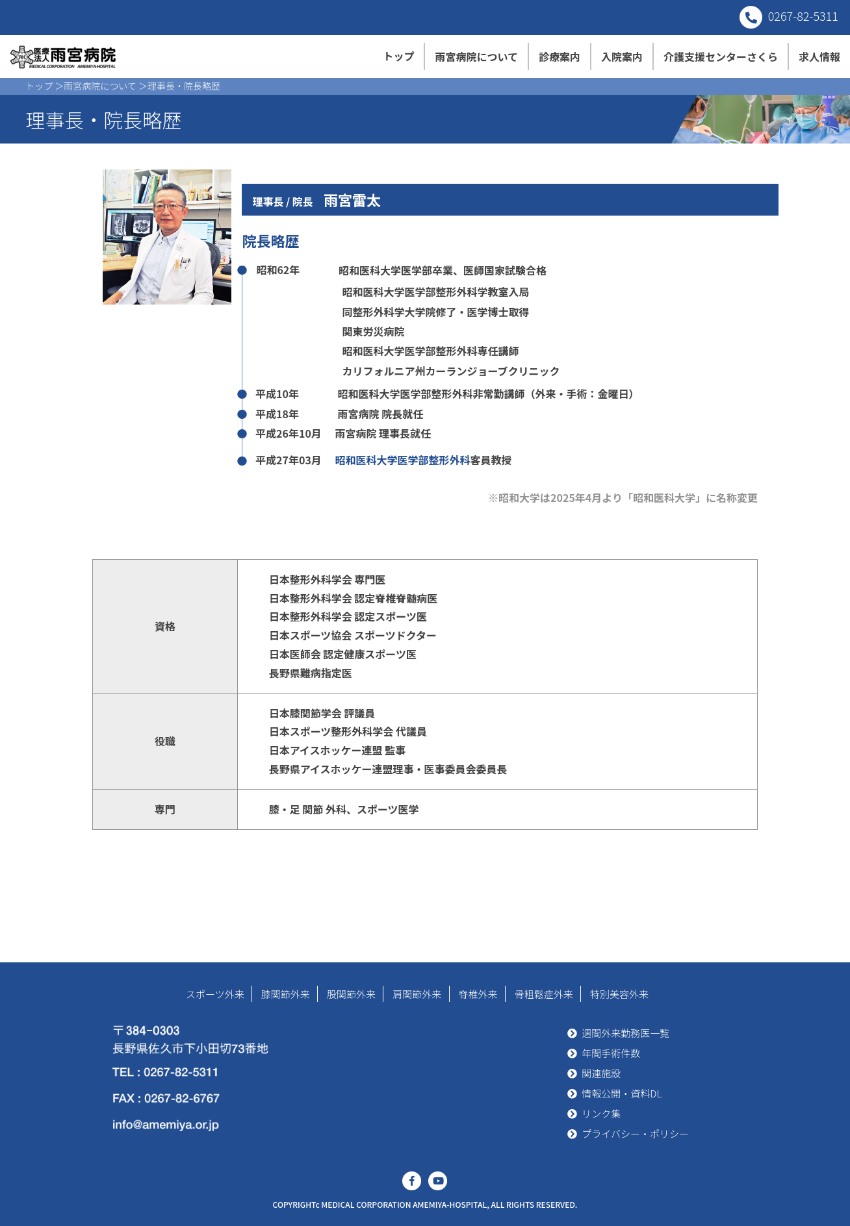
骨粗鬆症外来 (544, 994)
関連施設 (601, 1073)
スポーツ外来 (215, 994)
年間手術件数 (611, 1053)
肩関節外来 (417, 994)
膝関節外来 (285, 994)
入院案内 (622, 56)
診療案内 (559, 56)
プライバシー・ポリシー (635, 1133)
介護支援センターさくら (720, 56)
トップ (398, 56)
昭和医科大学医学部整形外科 (402, 460)
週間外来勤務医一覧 (625, 1033)
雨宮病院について (476, 56)
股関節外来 (351, 994)
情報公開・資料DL (622, 1093)
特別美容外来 (619, 994)
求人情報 (819, 56)
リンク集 (601, 1113)
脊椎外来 (478, 994)
